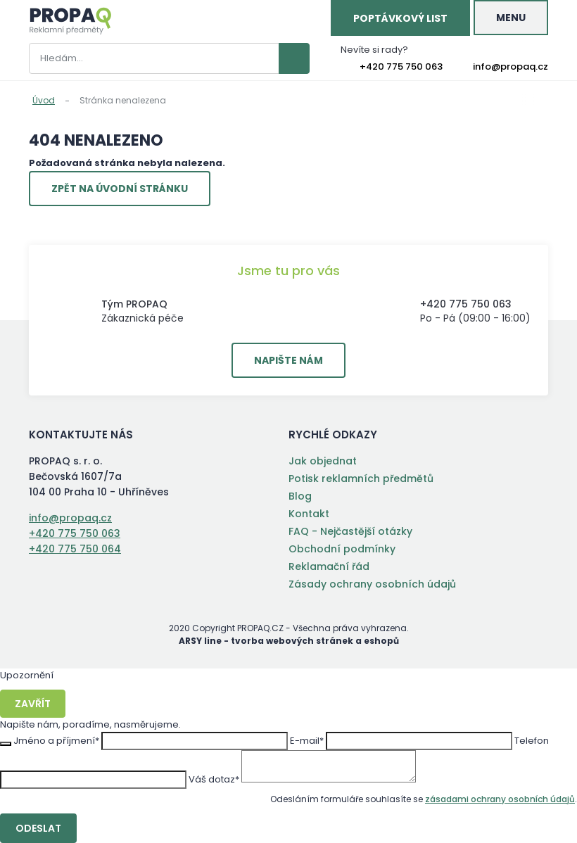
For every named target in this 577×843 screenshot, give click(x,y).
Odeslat (38, 828)
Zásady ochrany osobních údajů (372, 584)
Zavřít (33, 704)
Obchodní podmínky (341, 549)
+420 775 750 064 (75, 549)
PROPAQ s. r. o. (70, 21)
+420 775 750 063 (401, 67)
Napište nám (288, 360)
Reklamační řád (328, 566)
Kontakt (308, 514)
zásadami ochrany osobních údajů (500, 799)
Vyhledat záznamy (294, 58)
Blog (300, 496)
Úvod (43, 100)
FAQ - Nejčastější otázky (350, 531)
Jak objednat (322, 461)
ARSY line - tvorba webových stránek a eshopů (289, 641)
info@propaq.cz (510, 67)
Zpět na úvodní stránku (119, 189)
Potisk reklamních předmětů (360, 478)
